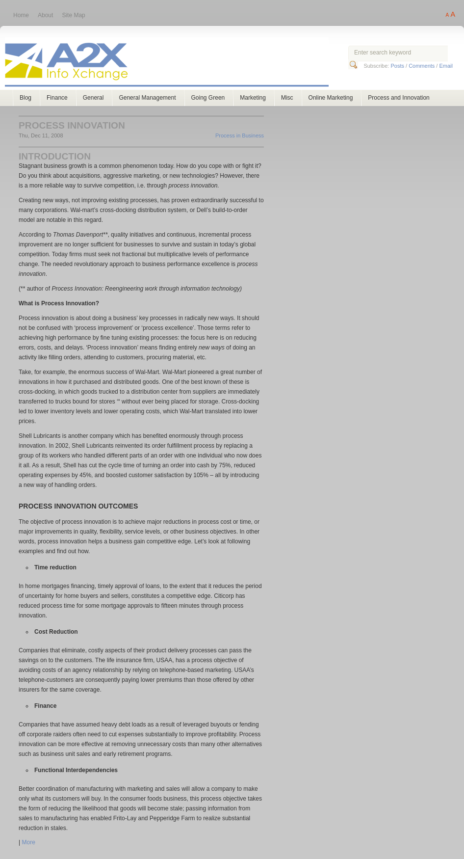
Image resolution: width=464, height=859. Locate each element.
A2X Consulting (176, 63)
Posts (397, 66)
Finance (57, 97)
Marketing (253, 97)
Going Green (208, 97)
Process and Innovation (398, 97)
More (28, 842)
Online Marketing (331, 97)
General (93, 97)
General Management (147, 97)
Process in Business (239, 135)
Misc (287, 97)
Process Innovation (72, 125)
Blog (25, 97)
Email (446, 66)
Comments (422, 66)
